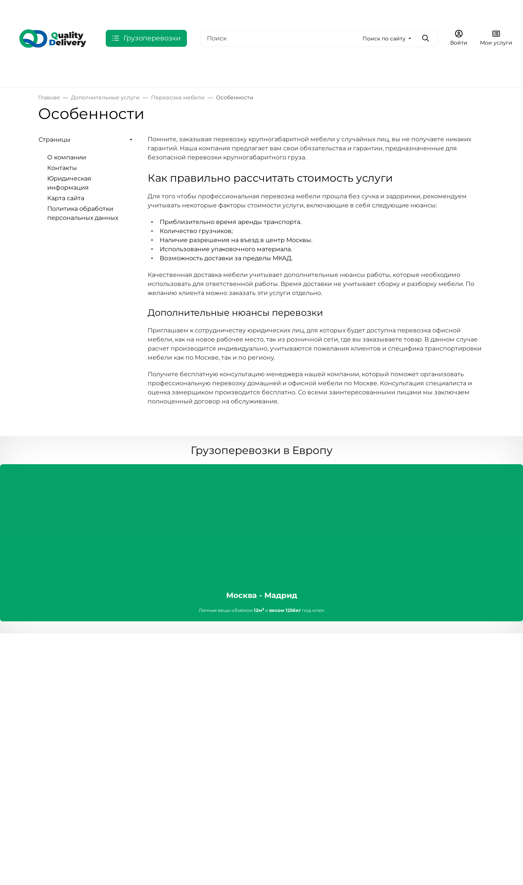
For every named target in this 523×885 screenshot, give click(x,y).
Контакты (193, 9)
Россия (21, 72)
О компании (148, 9)
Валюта (24, 9)
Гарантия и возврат (221, 704)
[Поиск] (319, 38)
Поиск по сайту (384, 38)
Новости (127, 716)
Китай (210, 72)
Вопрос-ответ (287, 713)
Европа (60, 72)
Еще (315, 9)
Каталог (50, 680)
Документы (132, 704)
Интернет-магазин (68, 667)
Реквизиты (131, 692)
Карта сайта (65, 198)
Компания (130, 667)
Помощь (279, 667)
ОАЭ (150, 72)
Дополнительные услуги (327, 72)
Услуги (49, 704)
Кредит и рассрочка (221, 737)
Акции (48, 716)
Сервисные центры (297, 680)
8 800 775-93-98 (371, 9)
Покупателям (212, 667)
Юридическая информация (253, 9)
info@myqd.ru (401, 701)
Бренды (50, 692)
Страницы (55, 139)
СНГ (94, 72)
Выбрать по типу (255, 72)
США (125, 72)
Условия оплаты (215, 680)
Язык (66, 9)
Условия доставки (218, 692)
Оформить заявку (436, 9)
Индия (179, 72)
